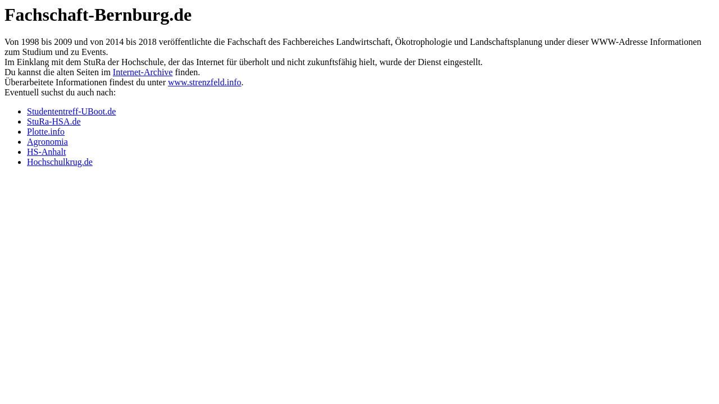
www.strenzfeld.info (204, 82)
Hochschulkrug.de (60, 162)
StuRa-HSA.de (54, 121)
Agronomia (47, 141)
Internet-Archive (143, 72)
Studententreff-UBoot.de (71, 111)
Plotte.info (46, 131)
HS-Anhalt (46, 152)
